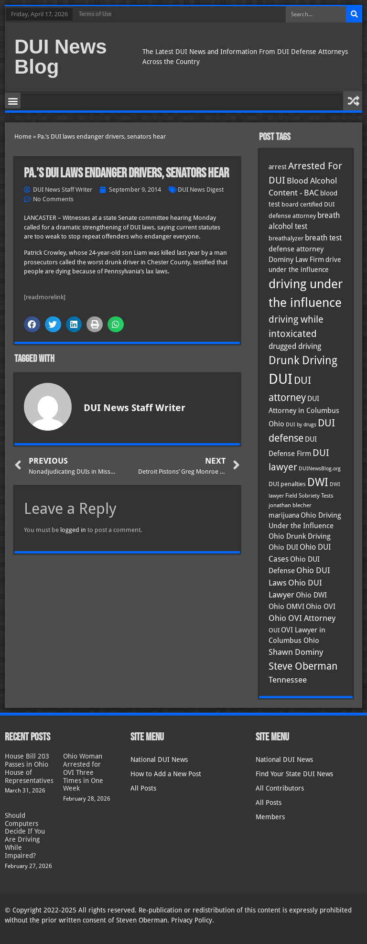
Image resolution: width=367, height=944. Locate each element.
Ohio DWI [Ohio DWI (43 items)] (311, 595)
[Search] (354, 14)
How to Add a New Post (165, 774)
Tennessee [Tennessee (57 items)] (288, 679)
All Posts (143, 788)
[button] (13, 101)
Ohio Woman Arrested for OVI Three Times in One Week (83, 772)
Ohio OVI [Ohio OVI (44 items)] (320, 606)
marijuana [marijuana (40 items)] (284, 515)
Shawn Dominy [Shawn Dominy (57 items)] (296, 652)
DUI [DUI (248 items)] (280, 379)
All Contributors (280, 788)
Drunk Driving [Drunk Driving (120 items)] (303, 360)
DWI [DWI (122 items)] (317, 482)
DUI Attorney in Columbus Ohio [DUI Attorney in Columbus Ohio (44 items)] (304, 411)
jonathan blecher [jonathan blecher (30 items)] (290, 505)
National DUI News (159, 759)
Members (270, 817)
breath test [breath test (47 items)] (323, 237)
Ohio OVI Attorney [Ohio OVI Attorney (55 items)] (302, 618)
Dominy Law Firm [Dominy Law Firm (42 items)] (296, 259)
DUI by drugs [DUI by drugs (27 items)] (301, 424)
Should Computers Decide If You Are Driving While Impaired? (25, 835)
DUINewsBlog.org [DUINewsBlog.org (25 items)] (320, 469)
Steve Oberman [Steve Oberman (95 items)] (303, 666)
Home (23, 136)
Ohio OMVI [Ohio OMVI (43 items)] (286, 606)
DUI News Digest (201, 189)
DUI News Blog (60, 56)
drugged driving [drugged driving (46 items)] (295, 346)
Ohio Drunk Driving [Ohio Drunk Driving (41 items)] (300, 536)
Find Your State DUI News (294, 774)
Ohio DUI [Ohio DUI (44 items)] (283, 547)
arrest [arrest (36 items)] (278, 167)
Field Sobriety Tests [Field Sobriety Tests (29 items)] (309, 495)
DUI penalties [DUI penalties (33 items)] (287, 484)
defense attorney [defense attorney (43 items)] (296, 249)
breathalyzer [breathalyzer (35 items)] (286, 238)
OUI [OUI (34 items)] (274, 630)
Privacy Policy (191, 920)
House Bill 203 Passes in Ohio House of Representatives (29, 768)
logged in (73, 529)
